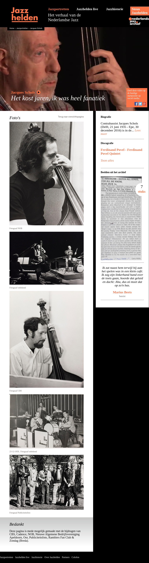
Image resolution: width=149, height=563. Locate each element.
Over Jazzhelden (52, 557)
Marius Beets (122, 292)
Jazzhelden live (87, 9)
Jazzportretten (58, 9)
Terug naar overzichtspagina (71, 117)
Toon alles (107, 160)
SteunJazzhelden (140, 11)
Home (11, 28)
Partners (66, 557)
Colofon (75, 557)
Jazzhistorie (114, 9)
